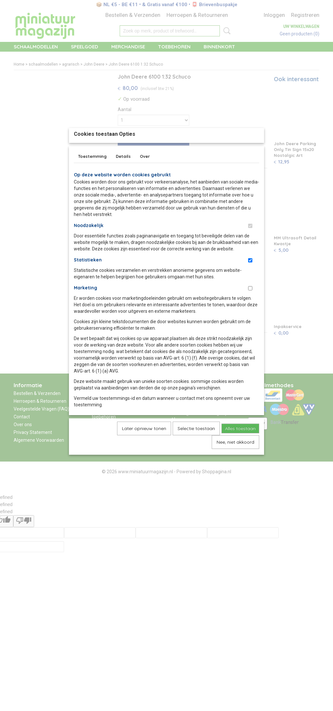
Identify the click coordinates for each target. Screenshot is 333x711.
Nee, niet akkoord (235, 457)
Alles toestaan (240, 443)
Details (123, 171)
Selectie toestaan (196, 443)
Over (145, 171)
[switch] (250, 241)
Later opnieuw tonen (144, 443)
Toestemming (92, 171)
